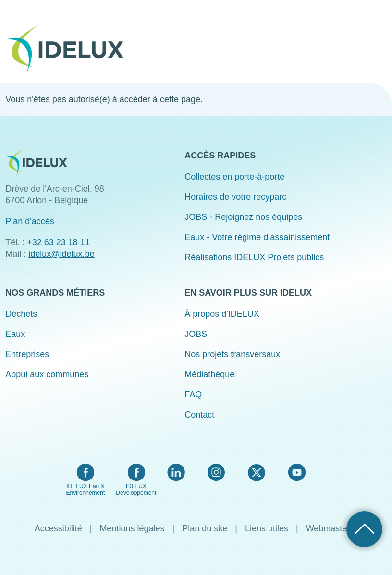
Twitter (256, 472)
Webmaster (328, 528)
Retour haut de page (364, 529)
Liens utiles (266, 528)
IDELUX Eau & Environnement (85, 489)
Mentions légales (131, 528)
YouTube (297, 472)
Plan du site (204, 528)
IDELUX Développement (136, 489)
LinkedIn (176, 472)
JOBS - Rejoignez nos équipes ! (245, 217)
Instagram (216, 472)
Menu (380, 42)
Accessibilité (58, 528)
